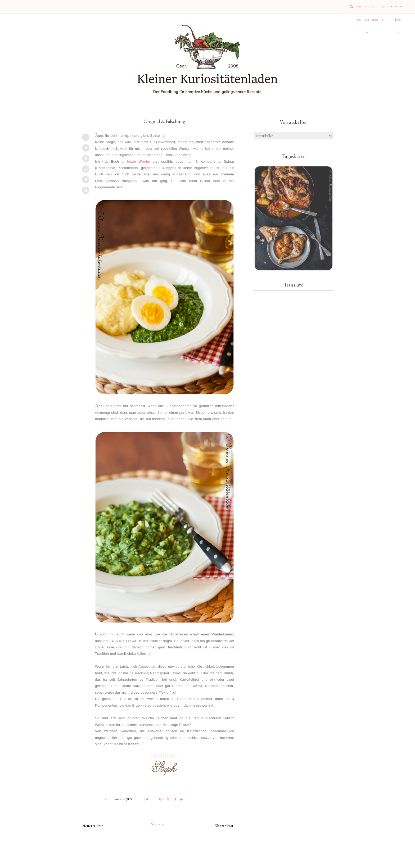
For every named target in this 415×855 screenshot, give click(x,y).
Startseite (158, 824)
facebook (358, 8)
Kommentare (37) (118, 799)
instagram (366, 8)
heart (383, 8)
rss (391, 6)
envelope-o (398, 8)
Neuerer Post (92, 826)
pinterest (375, 8)
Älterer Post (224, 826)
